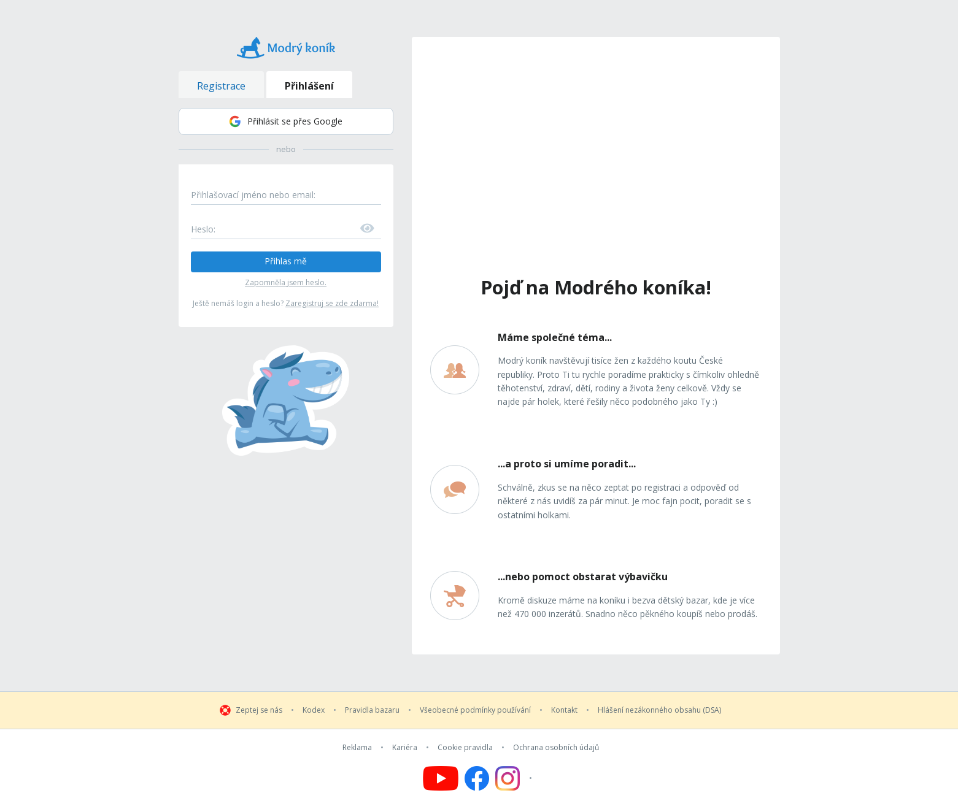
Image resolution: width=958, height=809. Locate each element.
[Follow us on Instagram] (515, 778)
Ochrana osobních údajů (556, 748)
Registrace (221, 86)
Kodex (314, 710)
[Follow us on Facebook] (477, 778)
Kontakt (564, 710)
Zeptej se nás (259, 710)
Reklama (357, 748)
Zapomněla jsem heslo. (285, 282)
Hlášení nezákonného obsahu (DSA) (659, 710)
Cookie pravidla (465, 748)
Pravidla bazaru (372, 710)
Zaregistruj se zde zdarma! (332, 303)
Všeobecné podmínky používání (475, 710)
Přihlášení (309, 86)
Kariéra (404, 748)
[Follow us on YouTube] (440, 778)
